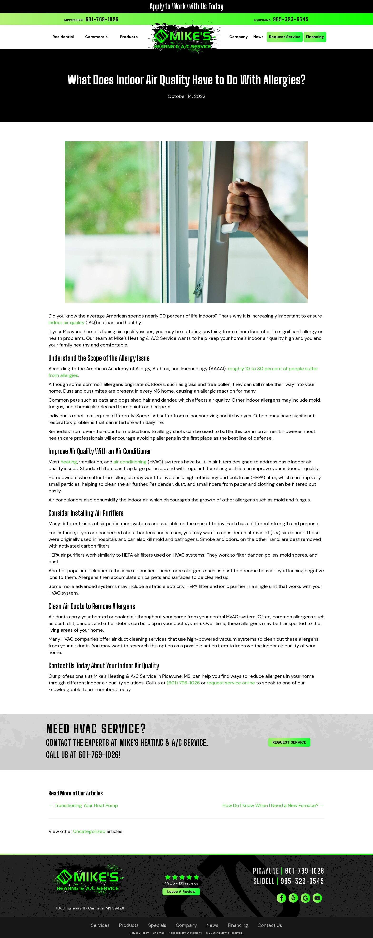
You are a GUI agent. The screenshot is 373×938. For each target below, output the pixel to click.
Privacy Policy (140, 932)
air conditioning (130, 462)
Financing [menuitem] (315, 36)
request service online (231, 683)
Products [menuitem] (129, 36)
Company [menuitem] (238, 36)
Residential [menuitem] (63, 36)
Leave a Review (181, 891)
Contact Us (270, 925)
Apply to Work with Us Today (186, 6)
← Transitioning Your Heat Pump (83, 805)
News (212, 925)
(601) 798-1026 (183, 683)
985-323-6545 (291, 19)
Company (186, 925)
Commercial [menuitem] (96, 36)
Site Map (159, 932)
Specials (157, 925)
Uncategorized (89, 831)
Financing (238, 925)
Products (129, 925)
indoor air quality (66, 322)
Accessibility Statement (185, 932)
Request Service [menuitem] (284, 36)
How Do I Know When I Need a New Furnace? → (273, 805)
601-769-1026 (102, 19)
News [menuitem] (258, 36)
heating (69, 462)
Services (100, 925)
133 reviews (188, 883)
